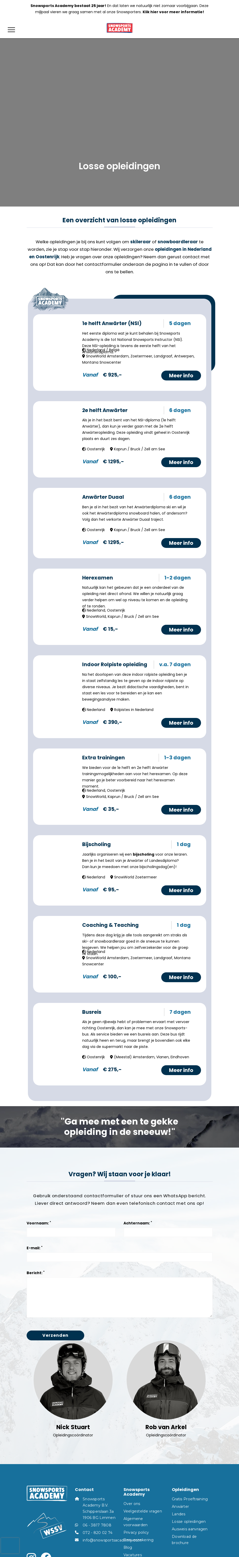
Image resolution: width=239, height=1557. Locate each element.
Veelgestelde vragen (143, 1511)
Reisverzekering (139, 1540)
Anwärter (180, 1506)
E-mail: (35, 1248)
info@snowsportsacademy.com (112, 1540)
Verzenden (55, 1335)
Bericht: (36, 1272)
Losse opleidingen (189, 1521)
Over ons (132, 1503)
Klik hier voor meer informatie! (173, 11)
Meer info (181, 375)
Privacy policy (136, 1532)
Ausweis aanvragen (190, 1529)
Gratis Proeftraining (190, 1499)
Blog (128, 1547)
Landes (179, 1514)
